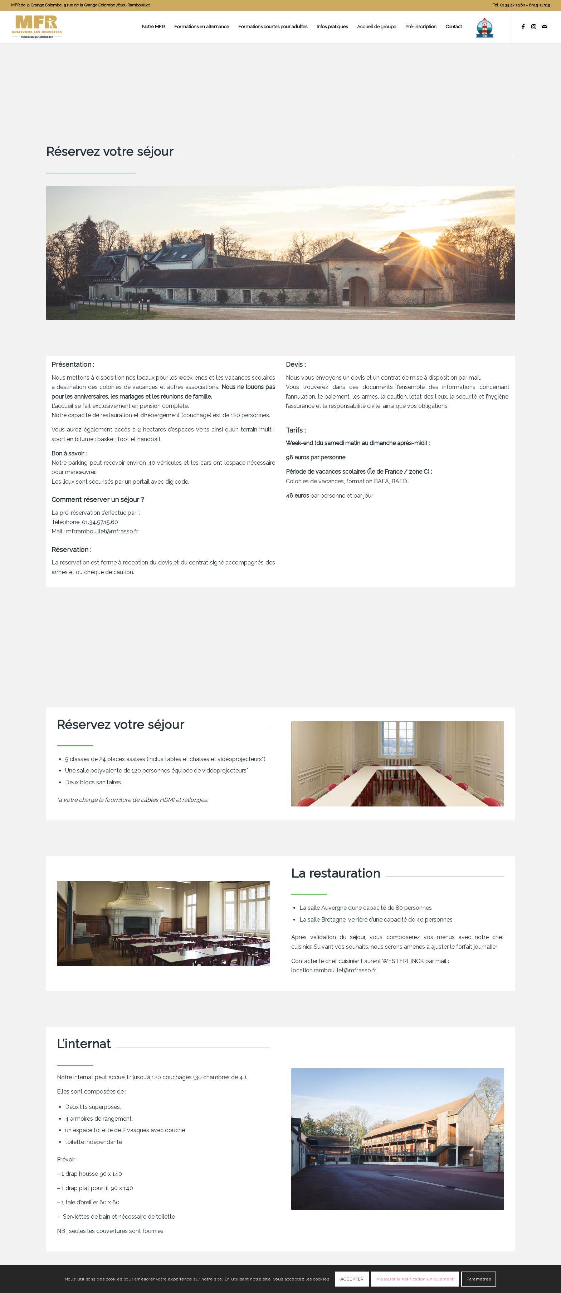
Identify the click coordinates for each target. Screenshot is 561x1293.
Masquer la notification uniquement (415, 1279)
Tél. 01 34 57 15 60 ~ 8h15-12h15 (521, 5)
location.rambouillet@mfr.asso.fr (333, 970)
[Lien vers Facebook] (523, 26)
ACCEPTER (352, 1279)
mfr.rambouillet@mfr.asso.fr (102, 531)
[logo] (37, 27)
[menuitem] (519, 5)
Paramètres (479, 1279)
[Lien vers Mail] (544, 26)
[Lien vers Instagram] (533, 26)
